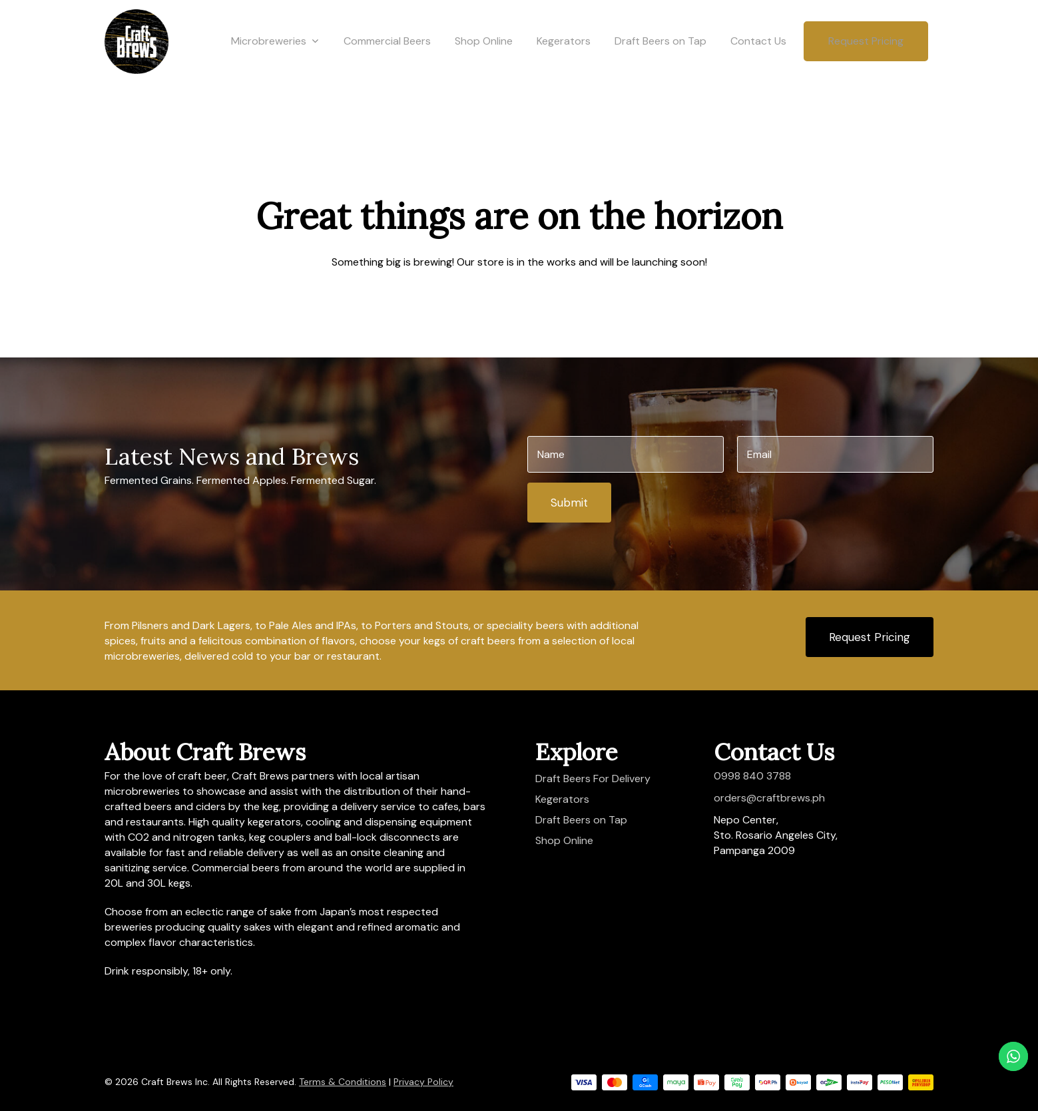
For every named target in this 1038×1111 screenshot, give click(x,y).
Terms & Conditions (342, 1082)
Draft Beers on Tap (660, 62)
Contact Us (758, 62)
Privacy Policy (423, 1082)
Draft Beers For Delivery (592, 778)
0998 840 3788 (752, 776)
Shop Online (484, 62)
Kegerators (564, 62)
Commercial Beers (387, 62)
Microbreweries (274, 62)
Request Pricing (866, 62)
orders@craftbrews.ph (769, 798)
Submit (569, 502)
